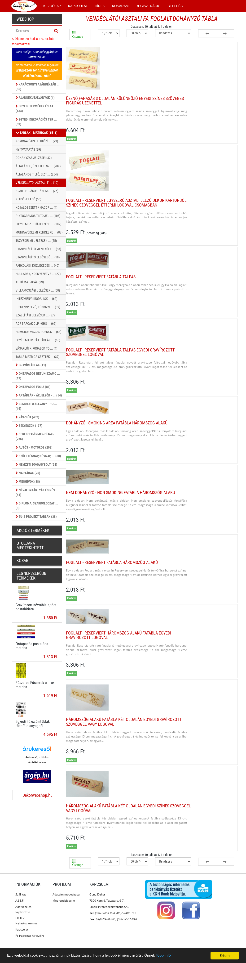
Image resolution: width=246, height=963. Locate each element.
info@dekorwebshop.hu (113, 907)
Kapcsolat (21, 929)
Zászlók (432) (27, 417)
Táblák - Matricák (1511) (36, 132)
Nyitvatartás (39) (28, 149)
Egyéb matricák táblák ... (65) (38, 340)
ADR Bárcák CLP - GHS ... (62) (36, 323)
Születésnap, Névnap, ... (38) (38, 456)
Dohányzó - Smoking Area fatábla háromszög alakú (116, 422)
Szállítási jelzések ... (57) (35, 315)
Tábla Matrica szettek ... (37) (37, 357)
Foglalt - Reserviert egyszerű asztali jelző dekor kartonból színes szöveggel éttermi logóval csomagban (126, 202)
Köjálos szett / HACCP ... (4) (36, 207)
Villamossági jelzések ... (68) (38, 290)
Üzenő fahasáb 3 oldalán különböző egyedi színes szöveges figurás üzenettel (125, 101)
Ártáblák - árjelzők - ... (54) (39, 395)
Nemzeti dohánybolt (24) (36, 464)
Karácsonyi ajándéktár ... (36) (38, 86)
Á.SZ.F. (19, 901)
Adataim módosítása (66, 894)
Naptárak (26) (28, 473)
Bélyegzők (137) (29, 425)
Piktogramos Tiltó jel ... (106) (38, 216)
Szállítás (20, 894)
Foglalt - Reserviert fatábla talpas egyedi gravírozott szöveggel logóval (120, 352)
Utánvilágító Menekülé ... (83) (38, 249)
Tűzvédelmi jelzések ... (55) (36, 241)
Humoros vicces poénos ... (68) (38, 332)
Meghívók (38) (28, 481)
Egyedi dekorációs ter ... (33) (36, 121)
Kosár (22, 560)
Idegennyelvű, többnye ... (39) (38, 307)
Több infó (165, 955)
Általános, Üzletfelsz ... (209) (38, 166)
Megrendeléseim (64, 901)
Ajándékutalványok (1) (35, 97)
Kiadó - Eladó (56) (28, 199)
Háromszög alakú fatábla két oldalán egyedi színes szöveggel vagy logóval (128, 808)
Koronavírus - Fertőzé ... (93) (37, 141)
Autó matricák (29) (30, 282)
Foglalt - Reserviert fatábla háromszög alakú (112, 562)
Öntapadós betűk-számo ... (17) (38, 375)
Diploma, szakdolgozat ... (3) (37, 505)
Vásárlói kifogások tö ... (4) (36, 348)
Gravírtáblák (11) (31, 365)
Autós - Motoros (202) (34, 447)
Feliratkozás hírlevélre (29, 936)
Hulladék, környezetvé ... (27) (38, 274)
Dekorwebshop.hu (37, 795)
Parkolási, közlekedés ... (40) (37, 265)
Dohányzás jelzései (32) (34, 158)
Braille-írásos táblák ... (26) (37, 191)
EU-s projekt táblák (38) (36, 516)
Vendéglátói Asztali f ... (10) (37, 182)
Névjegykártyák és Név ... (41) (37, 492)
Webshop (25, 19)
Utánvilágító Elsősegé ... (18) (38, 257)
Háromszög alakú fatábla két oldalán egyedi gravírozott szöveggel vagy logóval (123, 722)
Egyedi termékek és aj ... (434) (36, 108)
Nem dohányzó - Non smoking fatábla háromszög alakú (120, 492)
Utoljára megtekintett (30, 545)
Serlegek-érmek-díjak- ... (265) (36, 436)
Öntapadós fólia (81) (33, 386)
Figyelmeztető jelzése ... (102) (38, 224)
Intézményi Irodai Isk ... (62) (36, 299)
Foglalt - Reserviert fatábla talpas (101, 276)
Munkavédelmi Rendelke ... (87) (39, 232)
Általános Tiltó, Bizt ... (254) (37, 174)
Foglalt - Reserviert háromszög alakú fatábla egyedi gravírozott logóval (118, 635)
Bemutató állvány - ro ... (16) (36, 405)
